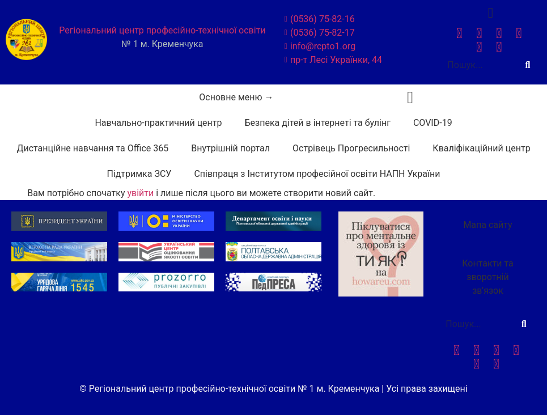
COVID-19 (432, 122)
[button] (410, 97)
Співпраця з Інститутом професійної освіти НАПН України (317, 173)
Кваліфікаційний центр (481, 148)
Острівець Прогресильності (351, 148)
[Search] (527, 65)
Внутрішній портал (230, 148)
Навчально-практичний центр (158, 122)
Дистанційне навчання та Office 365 (92, 148)
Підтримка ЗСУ (139, 173)
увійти (140, 193)
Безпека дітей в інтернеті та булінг (318, 122)
